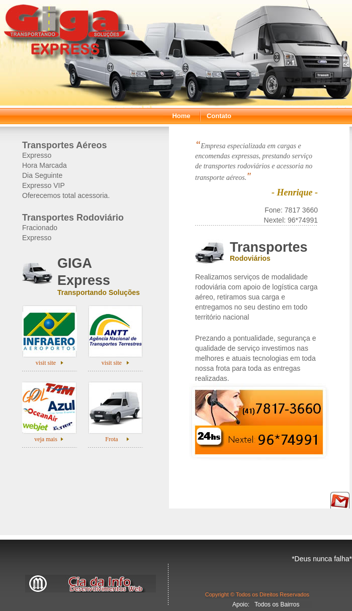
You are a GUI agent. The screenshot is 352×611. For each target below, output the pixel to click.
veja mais (45, 439)
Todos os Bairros (276, 604)
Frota (111, 439)
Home (181, 116)
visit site (46, 362)
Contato (219, 116)
